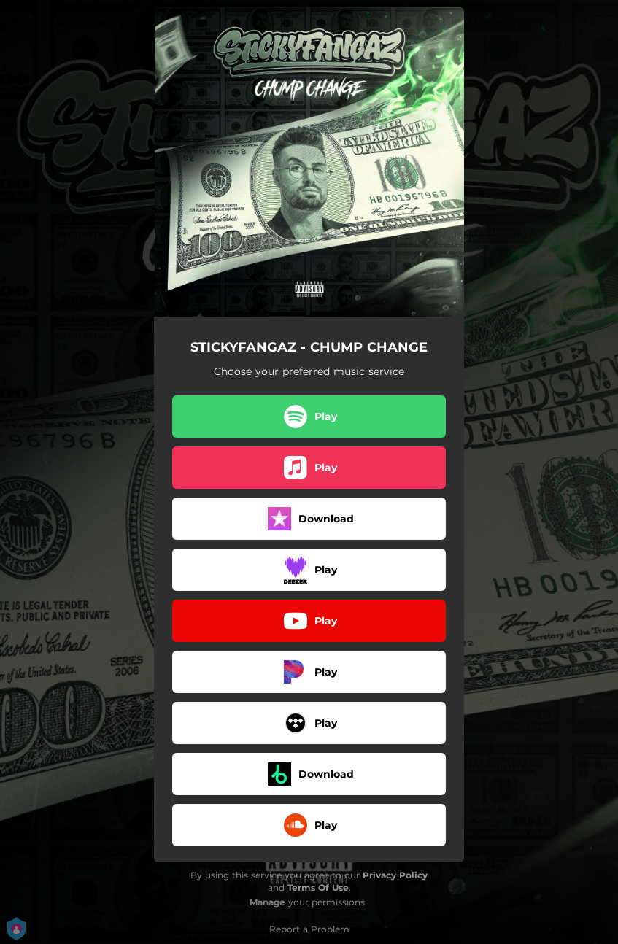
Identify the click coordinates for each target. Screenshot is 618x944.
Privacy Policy (395, 875)
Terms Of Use (318, 887)
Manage (267, 902)
